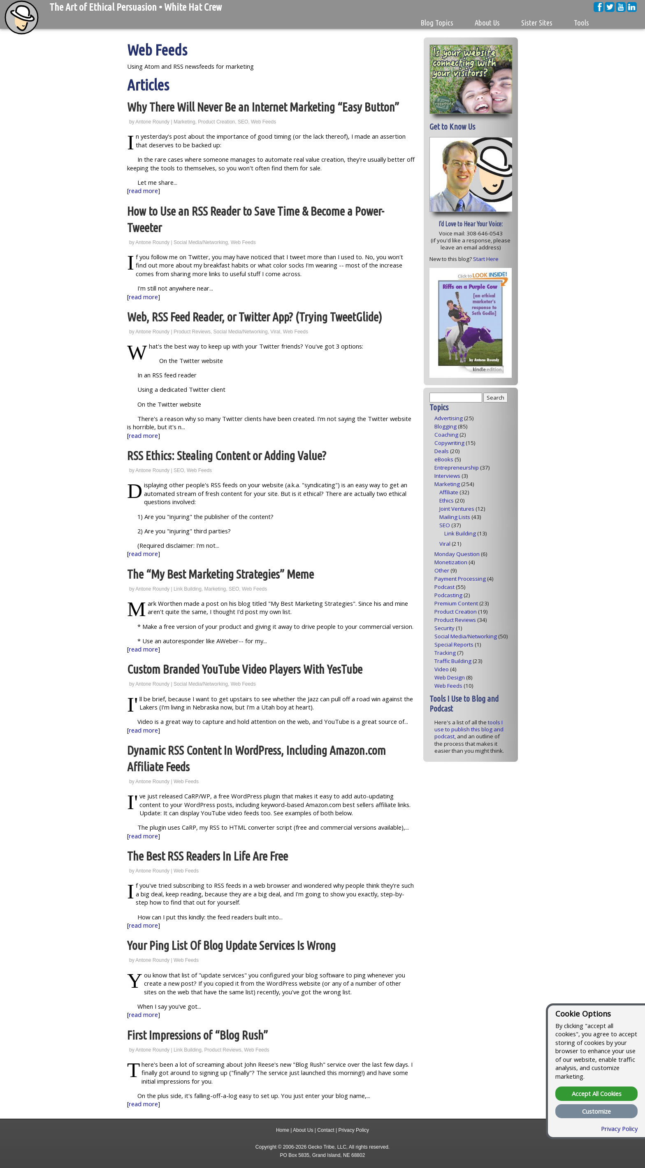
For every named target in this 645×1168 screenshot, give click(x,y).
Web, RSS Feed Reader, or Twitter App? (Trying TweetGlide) (254, 317)
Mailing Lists (454, 517)
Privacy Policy (353, 1130)
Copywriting (449, 443)
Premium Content (456, 603)
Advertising (448, 418)
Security (444, 628)
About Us (303, 1130)
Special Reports (453, 644)
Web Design (449, 677)
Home (282, 1130)
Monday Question (457, 554)
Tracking (445, 652)
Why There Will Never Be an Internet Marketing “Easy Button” (263, 107)
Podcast (444, 587)
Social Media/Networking (201, 242)
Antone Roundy (152, 122)
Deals (441, 451)
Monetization (450, 562)
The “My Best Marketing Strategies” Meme (220, 574)
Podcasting (448, 595)
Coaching (446, 434)
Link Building (188, 589)
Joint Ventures (456, 508)
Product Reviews (192, 332)
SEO (243, 122)
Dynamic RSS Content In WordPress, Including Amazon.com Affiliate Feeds (256, 759)
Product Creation (216, 122)
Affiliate (448, 492)
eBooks (443, 459)
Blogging (445, 426)
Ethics (446, 500)
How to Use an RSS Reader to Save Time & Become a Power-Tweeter (255, 220)
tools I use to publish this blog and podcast (468, 729)
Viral (275, 332)
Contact (325, 1130)
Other (441, 570)
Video (441, 669)
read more (143, 190)
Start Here (486, 259)
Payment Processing (460, 578)
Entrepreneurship (456, 467)
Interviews (447, 475)
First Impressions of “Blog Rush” (197, 1035)
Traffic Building (452, 661)
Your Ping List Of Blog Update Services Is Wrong (231, 945)
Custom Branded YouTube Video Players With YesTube (244, 669)
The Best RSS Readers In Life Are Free (207, 856)
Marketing (184, 122)
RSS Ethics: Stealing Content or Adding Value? (226, 456)
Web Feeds (263, 122)
